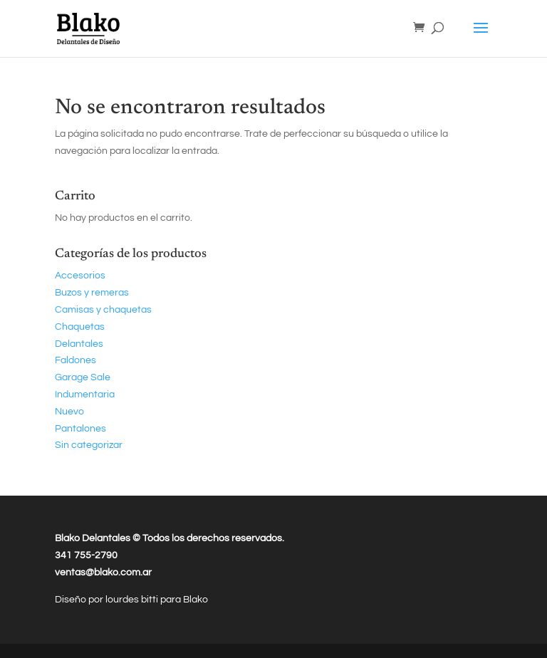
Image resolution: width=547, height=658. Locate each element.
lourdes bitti (132, 600)
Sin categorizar (89, 445)
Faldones (75, 360)
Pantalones (80, 429)
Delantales (79, 344)
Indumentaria (85, 395)
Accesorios (80, 276)
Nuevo (69, 412)
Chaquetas (80, 327)
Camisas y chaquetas (103, 310)
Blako (195, 600)
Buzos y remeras (92, 293)
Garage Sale (82, 377)
